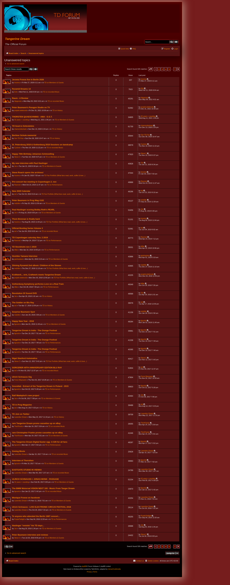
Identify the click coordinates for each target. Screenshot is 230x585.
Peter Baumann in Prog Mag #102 (28, 200)
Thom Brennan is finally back (26, 219)
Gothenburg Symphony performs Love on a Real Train (38, 284)
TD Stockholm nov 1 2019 (24, 247)
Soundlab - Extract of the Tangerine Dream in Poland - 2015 (40, 386)
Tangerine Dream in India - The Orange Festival (34, 330)
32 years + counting (21, 120)
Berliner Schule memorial (24, 135)
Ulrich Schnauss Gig (22, 377)
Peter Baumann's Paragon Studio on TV (31, 107)
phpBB (84, 566)
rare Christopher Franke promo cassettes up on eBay (37, 433)
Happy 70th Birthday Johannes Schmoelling (33, 154)
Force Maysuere (20, 380)
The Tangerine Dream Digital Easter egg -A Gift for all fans (39, 442)
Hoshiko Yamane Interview (24, 256)
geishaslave (18, 259)
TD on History (58, 110)
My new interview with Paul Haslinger (30, 163)
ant (15, 194)
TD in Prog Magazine (22, 405)
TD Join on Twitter (21, 414)
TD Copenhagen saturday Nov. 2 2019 (30, 238)
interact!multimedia (114, 569)
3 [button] (162, 69)
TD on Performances (54, 185)
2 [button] (158, 69)
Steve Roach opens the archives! (28, 172)
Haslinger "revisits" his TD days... (28, 526)
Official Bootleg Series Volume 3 (27, 228)
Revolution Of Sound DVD (24, 293)
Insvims (17, 83)
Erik (15, 92)
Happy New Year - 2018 (23, 321)
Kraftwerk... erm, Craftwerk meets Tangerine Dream (36, 275)
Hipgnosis (18, 101)
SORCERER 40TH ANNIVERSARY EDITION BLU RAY (37, 368)
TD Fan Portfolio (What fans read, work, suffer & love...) (64, 176)
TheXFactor (18, 426)
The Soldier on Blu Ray (23, 303)
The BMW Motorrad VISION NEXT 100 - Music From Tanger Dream (43, 488)
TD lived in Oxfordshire (23, 126)
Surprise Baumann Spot (23, 312)
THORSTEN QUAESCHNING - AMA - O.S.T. (32, 117)
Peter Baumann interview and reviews (30, 535)
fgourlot (17, 324)
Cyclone (17, 148)
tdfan (16, 250)
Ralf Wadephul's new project (25, 395)
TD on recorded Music (51, 92)
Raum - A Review (20, 98)
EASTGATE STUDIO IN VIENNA (27, 470)
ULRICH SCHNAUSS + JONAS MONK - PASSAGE (35, 479)
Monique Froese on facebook (26, 498)
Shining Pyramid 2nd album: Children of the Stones (36, 265)
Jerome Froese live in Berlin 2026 (28, 80)
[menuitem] (133, 49)
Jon (15, 166)
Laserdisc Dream (20, 417)
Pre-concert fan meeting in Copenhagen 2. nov (34, 182)
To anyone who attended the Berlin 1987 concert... (36, 516)
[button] (150, 69)
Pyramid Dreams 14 (21, 89)
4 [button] (165, 69)
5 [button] (169, 69)
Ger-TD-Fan (18, 138)
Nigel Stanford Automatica (24, 358)
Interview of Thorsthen (23, 461)
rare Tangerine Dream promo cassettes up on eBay (36, 423)
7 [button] (174, 69)
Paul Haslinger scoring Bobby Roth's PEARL (33, 210)
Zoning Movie (18, 451)
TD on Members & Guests (54, 83)
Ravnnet (17, 185)
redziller (17, 203)
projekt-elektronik (20, 110)
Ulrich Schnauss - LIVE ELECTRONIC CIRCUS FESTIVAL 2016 (41, 507)
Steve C (17, 157)
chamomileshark (20, 129)
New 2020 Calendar (21, 191)
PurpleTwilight (19, 519)
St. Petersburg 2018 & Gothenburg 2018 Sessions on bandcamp (42, 145)
